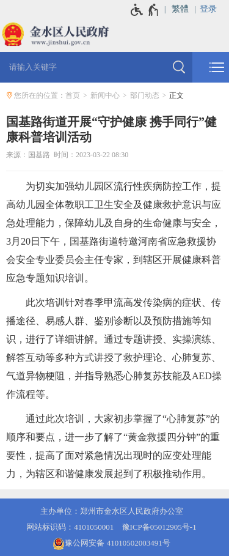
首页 (72, 95)
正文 (176, 95)
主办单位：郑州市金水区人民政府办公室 (111, 511)
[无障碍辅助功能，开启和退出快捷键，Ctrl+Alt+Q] (145, 9)
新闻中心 (105, 95)
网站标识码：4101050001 (70, 527)
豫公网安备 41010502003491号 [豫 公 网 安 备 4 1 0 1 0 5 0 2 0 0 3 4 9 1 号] (111, 544)
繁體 (180, 8)
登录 (208, 8)
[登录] (214, 9)
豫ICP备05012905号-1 (159, 527)
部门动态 (144, 95)
